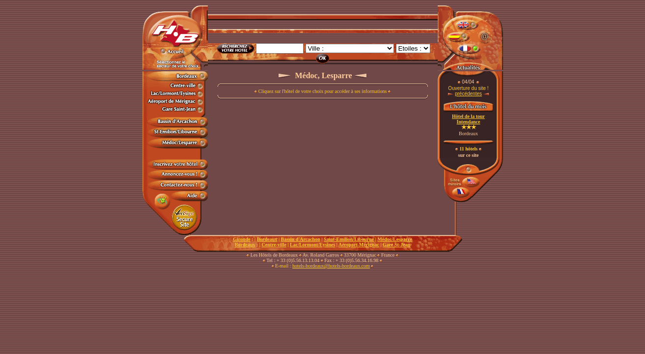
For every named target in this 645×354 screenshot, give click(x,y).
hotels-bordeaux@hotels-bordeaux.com (331, 265)
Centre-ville (274, 244)
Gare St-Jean (396, 244)
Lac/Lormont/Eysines (312, 244)
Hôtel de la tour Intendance (468, 119)
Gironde (241, 239)
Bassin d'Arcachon (300, 239)
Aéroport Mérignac (358, 244)
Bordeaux (267, 239)
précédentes (468, 93)
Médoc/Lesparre (394, 239)
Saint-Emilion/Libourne (349, 239)
